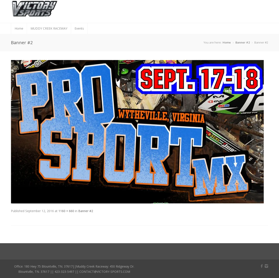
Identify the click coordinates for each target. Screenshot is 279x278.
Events (79, 28)
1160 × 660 (66, 211)
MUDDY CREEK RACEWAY (49, 28)
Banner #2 (242, 42)
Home (19, 28)
